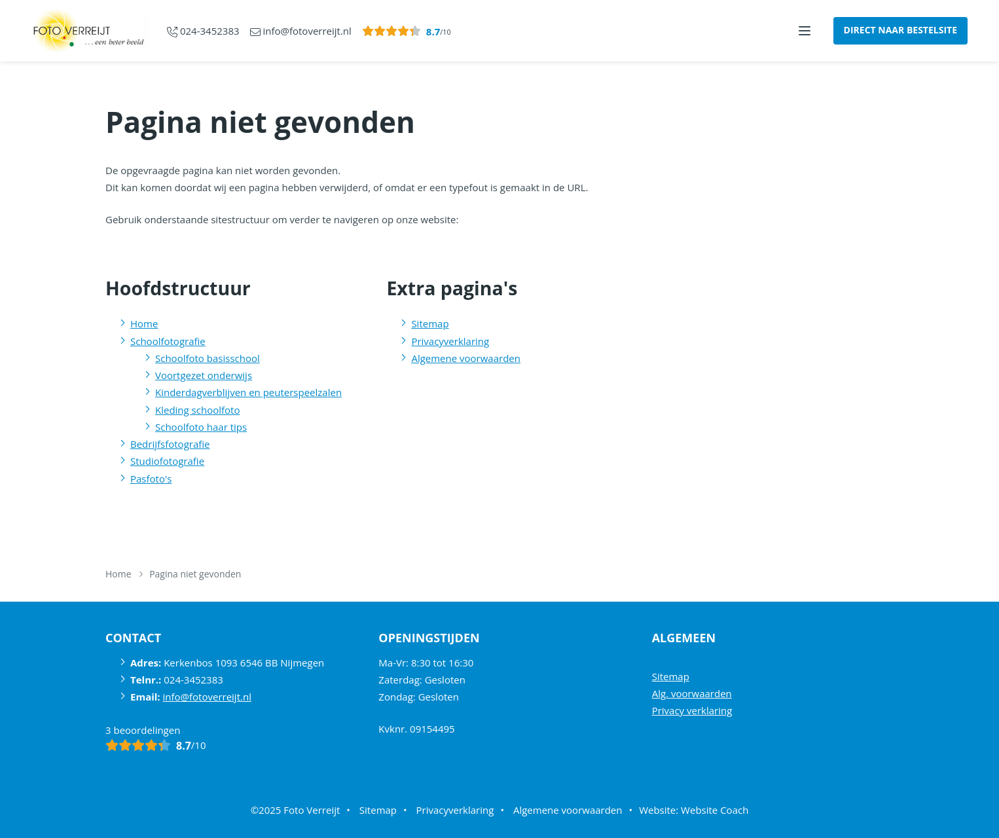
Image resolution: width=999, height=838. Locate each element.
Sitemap (429, 323)
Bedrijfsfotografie (170, 443)
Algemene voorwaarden (465, 358)
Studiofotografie (167, 460)
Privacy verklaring (692, 710)
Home (144, 323)
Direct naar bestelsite (900, 30)
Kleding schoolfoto (197, 409)
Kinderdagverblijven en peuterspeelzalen (248, 392)
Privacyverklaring (450, 341)
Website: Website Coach (693, 809)
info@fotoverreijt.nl (207, 696)
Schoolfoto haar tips (201, 426)
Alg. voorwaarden (692, 693)
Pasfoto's (151, 478)
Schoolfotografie (168, 341)
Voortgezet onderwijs (203, 375)
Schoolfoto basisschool (207, 358)
